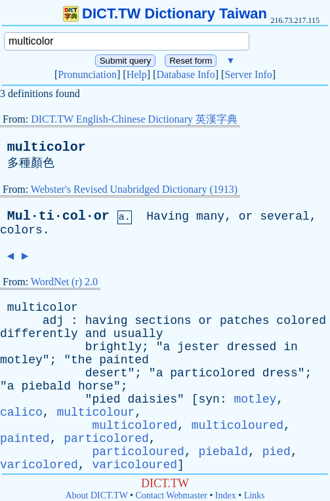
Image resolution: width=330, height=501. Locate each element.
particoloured (138, 451)
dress (280, 373)
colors (21, 230)
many (210, 216)
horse (95, 386)
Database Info (185, 74)
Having (167, 216)
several (285, 216)
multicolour (95, 412)
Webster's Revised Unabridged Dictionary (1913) (134, 189)
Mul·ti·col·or (58, 216)
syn (209, 399)
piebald (46, 386)
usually (138, 333)
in (290, 346)
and (95, 333)
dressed (252, 346)
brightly (113, 346)
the (81, 360)
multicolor (46, 147)
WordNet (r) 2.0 (64, 281)
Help (137, 74)
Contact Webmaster (171, 495)
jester (198, 346)
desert (106, 373)
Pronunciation (87, 74)
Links (254, 495)
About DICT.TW (96, 495)
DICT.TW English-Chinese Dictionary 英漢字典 (134, 119)
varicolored (39, 464)
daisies (152, 399)
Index (225, 495)
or (246, 216)
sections (162, 320)
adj (53, 320)
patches (245, 320)
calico (21, 412)
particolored (212, 373)
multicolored (134, 425)
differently (39, 333)
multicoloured (237, 425)
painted (124, 360)
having (106, 320)
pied (106, 399)
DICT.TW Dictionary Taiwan (165, 13)
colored (301, 320)
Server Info (248, 74)
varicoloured (134, 464)
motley (21, 360)
